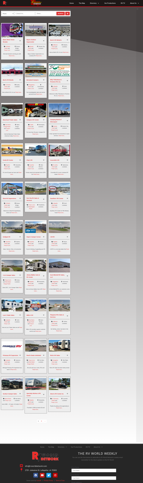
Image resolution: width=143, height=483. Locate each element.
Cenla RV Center (8, 160)
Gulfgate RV (6, 237)
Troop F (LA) (31, 168)
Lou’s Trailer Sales (8, 315)
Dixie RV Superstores (9, 198)
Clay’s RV (30, 160)
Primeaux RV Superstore (10, 355)
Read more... (12, 55)
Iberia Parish (8, 398)
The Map (82, 3)
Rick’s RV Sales (55, 355)
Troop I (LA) (7, 50)
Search (61, 13)
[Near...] (45, 13)
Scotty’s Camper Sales (10, 394)
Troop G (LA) (30, 50)
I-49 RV (52, 237)
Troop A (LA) (8, 280)
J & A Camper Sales (9, 275)
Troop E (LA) (7, 168)
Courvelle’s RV (54, 160)
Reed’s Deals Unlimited (34, 355)
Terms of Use (60, 480)
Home (72, 3)
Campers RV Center (33, 120)
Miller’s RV (30, 315)
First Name (75, 467)
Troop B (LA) (54, 48)
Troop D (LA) (7, 245)
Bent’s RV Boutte (8, 80)
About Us (134, 3)
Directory (94, 3)
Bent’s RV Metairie (56, 40)
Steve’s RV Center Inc (57, 394)
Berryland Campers (33, 80)
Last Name (75, 475)
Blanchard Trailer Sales (10, 120)
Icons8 (38, 480)
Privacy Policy (48, 480)
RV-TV (123, 3)
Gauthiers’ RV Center (56, 198)
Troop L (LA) (31, 88)
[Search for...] (24, 13)
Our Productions (110, 3)
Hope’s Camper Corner (34, 237)
